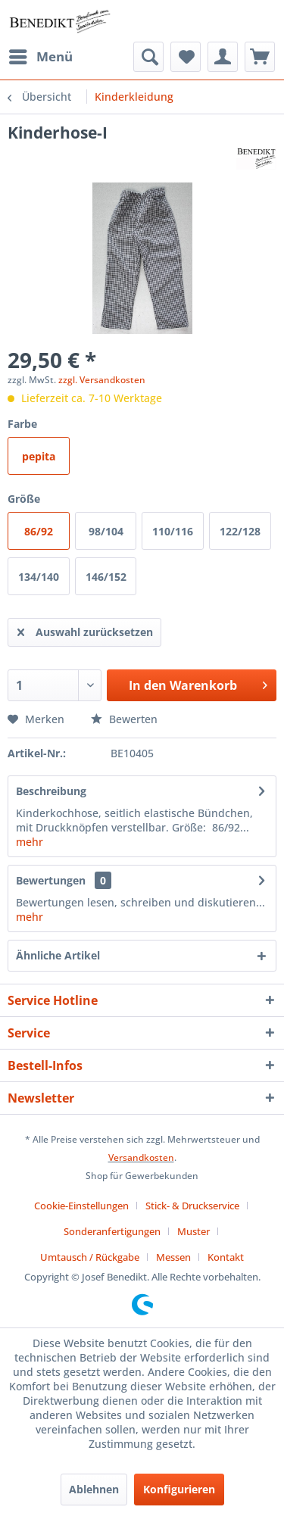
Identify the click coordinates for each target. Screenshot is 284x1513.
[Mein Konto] (223, 57)
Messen (173, 1257)
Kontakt (226, 1257)
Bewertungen (51, 880)
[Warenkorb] (260, 57)
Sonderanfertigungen (112, 1231)
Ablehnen (94, 1489)
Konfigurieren (179, 1489)
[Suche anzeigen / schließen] (148, 57)
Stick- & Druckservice (192, 1205)
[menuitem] (40, 57)
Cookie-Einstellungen (81, 1205)
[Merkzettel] (185, 57)
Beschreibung (51, 791)
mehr (29, 841)
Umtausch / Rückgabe (89, 1257)
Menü (41, 55)
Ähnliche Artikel (58, 955)
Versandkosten (141, 1157)
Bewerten (124, 719)
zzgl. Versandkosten (101, 379)
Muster (193, 1231)
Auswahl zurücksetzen (85, 629)
